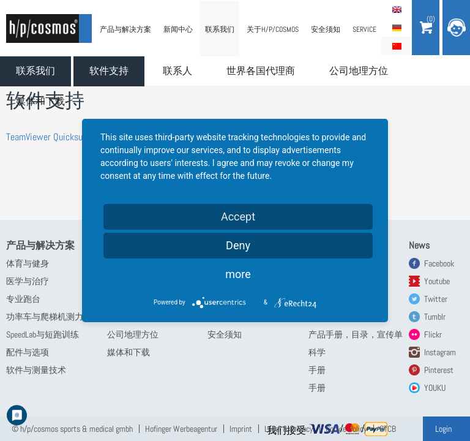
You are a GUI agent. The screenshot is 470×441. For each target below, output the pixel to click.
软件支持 (109, 70)
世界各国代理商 (260, 70)
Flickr (433, 334)
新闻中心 (178, 29)
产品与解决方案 (125, 29)
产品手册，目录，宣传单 (355, 334)
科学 (317, 352)
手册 (317, 369)
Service (364, 29)
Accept (238, 216)
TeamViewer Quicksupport (54, 136)
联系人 (177, 70)
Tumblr (435, 316)
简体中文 (396, 46)
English (396, 9)
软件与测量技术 (36, 369)
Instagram (440, 352)
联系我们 (35, 70)
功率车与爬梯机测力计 (49, 316)
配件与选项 (27, 352)
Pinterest (438, 369)
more (238, 274)
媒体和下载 (40, 101)
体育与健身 (27, 263)
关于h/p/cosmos (273, 29)
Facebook (439, 263)
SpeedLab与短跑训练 (42, 334)
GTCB (387, 428)
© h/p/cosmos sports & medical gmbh (72, 428)
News (419, 245)
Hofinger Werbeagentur (181, 428)
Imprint (240, 428)
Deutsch (396, 27)
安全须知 (325, 29)
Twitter (435, 298)
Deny (238, 245)
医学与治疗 (27, 281)
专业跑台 (23, 298)
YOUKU (435, 387)
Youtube (437, 281)
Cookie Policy (346, 428)
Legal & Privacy (288, 428)
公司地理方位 (358, 70)
